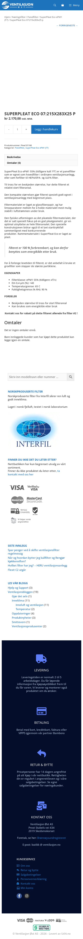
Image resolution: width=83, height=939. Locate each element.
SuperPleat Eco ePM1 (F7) (37, 147)
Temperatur (23, 609)
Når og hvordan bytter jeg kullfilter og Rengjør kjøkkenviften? (36, 559)
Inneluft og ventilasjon (29, 605)
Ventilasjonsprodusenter (27, 626)
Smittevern (19, 622)
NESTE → (73, 25)
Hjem (7, 17)
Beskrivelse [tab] (14, 157)
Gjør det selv (20, 596)
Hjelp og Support (18, 587)
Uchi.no (66, 933)
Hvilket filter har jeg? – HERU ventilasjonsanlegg (37, 565)
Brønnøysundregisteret (51, 838)
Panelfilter (32, 17)
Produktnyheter (21, 617)
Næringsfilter (19, 17)
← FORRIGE (62, 25)
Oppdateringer (21, 613)
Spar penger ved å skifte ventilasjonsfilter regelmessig (33, 551)
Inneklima (18, 600)
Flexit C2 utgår (17, 570)
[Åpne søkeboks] (55, 5)
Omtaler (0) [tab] (14, 162)
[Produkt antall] (17, 129)
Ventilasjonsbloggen (20, 592)
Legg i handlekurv (46, 129)
